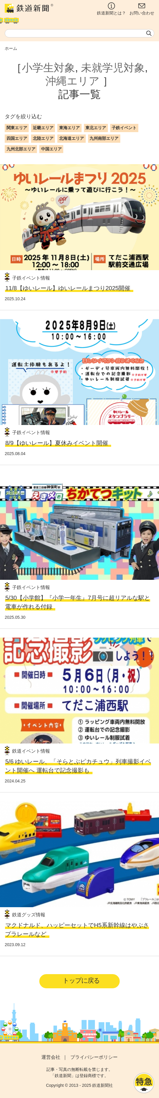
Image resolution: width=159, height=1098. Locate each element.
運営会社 (50, 1057)
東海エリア (69, 127)
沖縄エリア (73, 81)
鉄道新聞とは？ (111, 8)
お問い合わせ (141, 8)
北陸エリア (43, 138)
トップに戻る (81, 980)
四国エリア (17, 138)
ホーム (11, 48)
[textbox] (79, 33)
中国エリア (51, 149)
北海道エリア (71, 138)
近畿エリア (43, 127)
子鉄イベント (124, 127)
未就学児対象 (113, 68)
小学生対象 (48, 68)
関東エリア (17, 127)
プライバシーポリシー (94, 1057)
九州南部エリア (104, 138)
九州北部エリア (21, 149)
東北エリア (95, 127)
